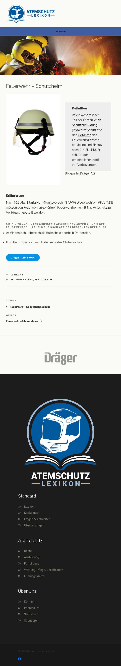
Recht (28, 551)
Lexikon (29, 506)
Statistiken (31, 614)
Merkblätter (31, 512)
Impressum (31, 608)
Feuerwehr (19, 279)
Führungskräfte (34, 576)
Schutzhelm (43, 279)
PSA (30, 279)
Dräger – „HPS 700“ (23, 257)
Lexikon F (17, 275)
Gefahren (84, 135)
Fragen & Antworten (37, 519)
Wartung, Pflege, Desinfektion (43, 570)
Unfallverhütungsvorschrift (48, 202)
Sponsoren (31, 620)
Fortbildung (31, 563)
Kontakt (29, 601)
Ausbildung (31, 557)
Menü (61, 31)
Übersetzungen (34, 525)
